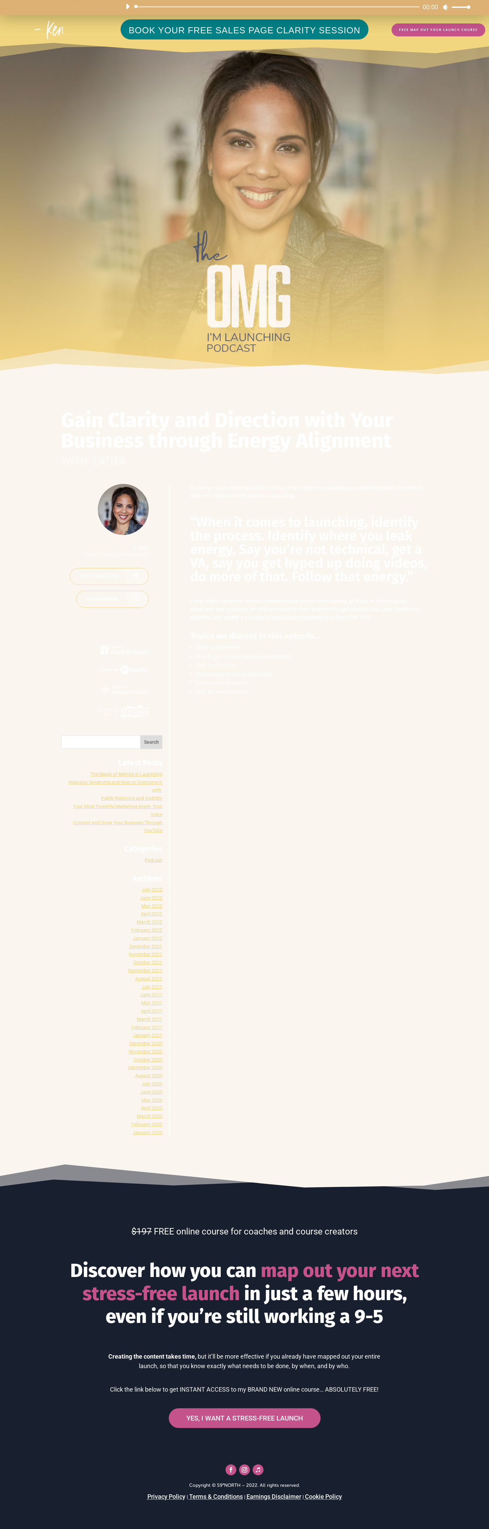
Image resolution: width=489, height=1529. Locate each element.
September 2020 (145, 1067)
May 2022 (151, 906)
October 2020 (147, 1059)
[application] (295, 6)
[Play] (127, 6)
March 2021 (149, 1019)
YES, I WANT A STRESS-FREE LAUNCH (244, 1418)
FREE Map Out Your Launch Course (438, 30)
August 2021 (148, 978)
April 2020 (151, 1108)
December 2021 (145, 946)
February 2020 (146, 1124)
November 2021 (145, 954)
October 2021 (147, 962)
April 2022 (151, 914)
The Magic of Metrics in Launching (126, 774)
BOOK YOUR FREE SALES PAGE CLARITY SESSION (245, 30)
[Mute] (445, 7)
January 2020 (147, 1132)
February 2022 (146, 930)
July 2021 (152, 987)
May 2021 (151, 1003)
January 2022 (147, 938)
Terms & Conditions (216, 1496)
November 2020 (145, 1051)
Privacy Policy (166, 1496)
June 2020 (151, 1092)
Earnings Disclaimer (274, 1496)
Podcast (153, 860)
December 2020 (145, 1043)
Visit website (99, 576)
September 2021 (145, 970)
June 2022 (151, 898)
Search (151, 742)
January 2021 (147, 1035)
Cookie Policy (323, 1496)
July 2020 (152, 1084)
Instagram (102, 599)
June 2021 (151, 994)
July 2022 (152, 889)
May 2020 (151, 1100)
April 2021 (151, 1011)
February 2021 (146, 1027)
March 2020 (149, 1116)
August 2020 (148, 1075)
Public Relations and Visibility (131, 798)
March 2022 (149, 922)
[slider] (278, 6)
